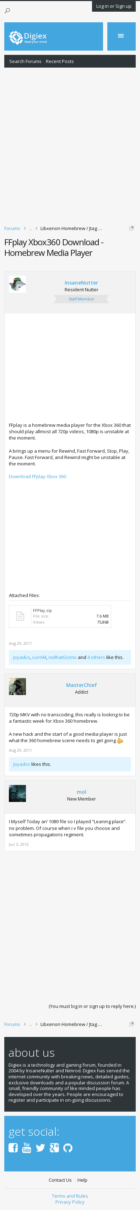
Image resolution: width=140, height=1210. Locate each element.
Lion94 (39, 657)
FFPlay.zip (42, 610)
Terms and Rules (70, 1196)
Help (82, 1180)
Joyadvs (21, 657)
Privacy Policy (70, 1202)
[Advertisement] (70, 145)
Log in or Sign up (113, 6)
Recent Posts (60, 61)
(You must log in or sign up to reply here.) (92, 1006)
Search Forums (25, 61)
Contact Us (60, 1180)
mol (81, 792)
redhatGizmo (62, 657)
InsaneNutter (81, 283)
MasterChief (81, 685)
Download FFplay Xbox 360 (37, 476)
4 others (96, 657)
